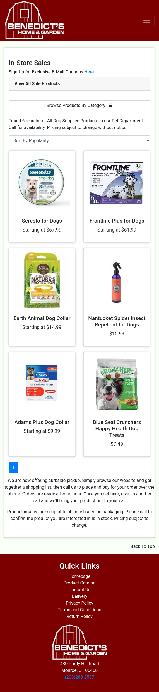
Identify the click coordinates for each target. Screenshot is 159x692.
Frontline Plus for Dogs (117, 221)
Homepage (79, 576)
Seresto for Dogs (42, 221)
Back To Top (143, 546)
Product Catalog (80, 583)
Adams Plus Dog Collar (42, 422)
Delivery (79, 596)
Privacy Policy (79, 603)
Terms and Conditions (79, 609)
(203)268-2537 (79, 677)
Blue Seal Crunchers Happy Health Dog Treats (117, 428)
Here (89, 72)
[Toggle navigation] (147, 20)
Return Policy (79, 616)
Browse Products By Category (80, 105)
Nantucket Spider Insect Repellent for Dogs (117, 321)
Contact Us (80, 589)
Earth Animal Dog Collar (41, 318)
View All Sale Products (37, 83)
